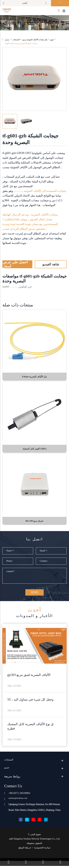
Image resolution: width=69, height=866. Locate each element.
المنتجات (16, 41)
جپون (52, 41)
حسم (7, 772)
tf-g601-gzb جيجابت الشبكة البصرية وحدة (21, 44)
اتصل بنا (34, 541)
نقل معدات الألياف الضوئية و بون (34, 41)
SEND (34, 595)
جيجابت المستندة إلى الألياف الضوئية (45, 192)
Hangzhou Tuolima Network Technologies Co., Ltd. (37, 844)
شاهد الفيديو (50, 265)
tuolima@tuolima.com (20, 802)
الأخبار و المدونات (34, 615)
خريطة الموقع (24, 852)
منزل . (7, 41)
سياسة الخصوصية (42, 852)
